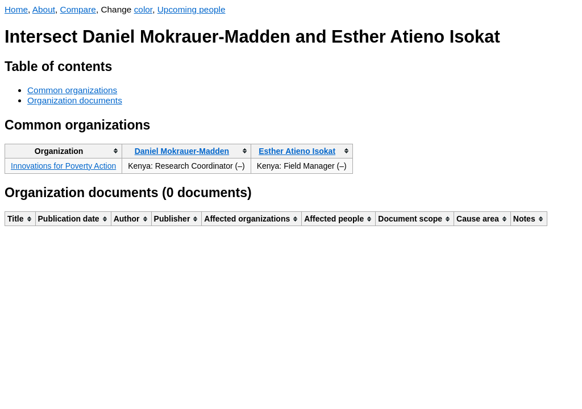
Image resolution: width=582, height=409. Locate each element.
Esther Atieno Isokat (297, 151)
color (143, 9)
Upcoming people (191, 9)
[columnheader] (63, 151)
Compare (78, 9)
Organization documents (74, 100)
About (43, 9)
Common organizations (72, 90)
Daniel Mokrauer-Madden (182, 151)
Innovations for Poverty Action (63, 165)
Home (16, 9)
